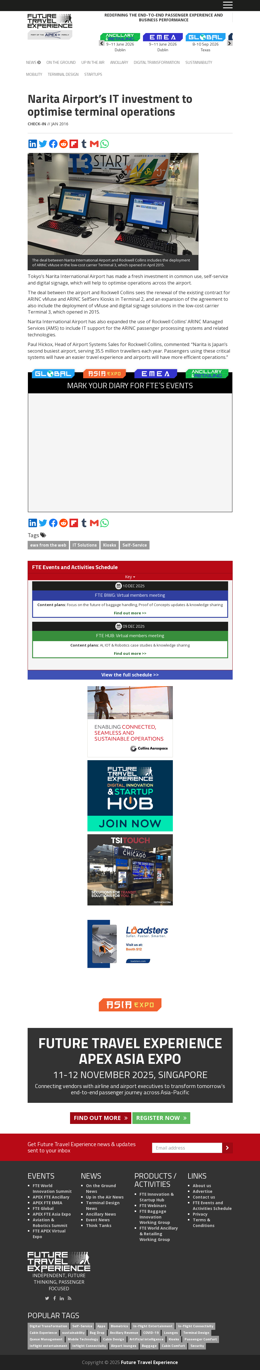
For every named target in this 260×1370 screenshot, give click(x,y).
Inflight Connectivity (89, 1345)
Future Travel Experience (149, 1362)
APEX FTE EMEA (47, 1202)
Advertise (202, 1191)
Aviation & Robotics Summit (50, 1222)
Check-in (37, 123)
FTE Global (43, 1208)
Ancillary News (101, 1214)
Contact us (204, 1197)
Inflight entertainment (48, 1345)
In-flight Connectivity (195, 1326)
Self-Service (134, 545)
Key (130, 576)
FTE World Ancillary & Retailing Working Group (159, 1233)
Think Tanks (98, 1225)
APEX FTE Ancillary (51, 1197)
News (33, 62)
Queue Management (46, 1339)
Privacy (200, 1214)
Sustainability (198, 62)
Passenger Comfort (201, 1339)
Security (197, 1345)
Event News (98, 1219)
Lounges (171, 1332)
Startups (93, 74)
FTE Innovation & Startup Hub (157, 1197)
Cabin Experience (43, 1332)
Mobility (34, 74)
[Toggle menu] (228, 5)
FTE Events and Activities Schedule (212, 1205)
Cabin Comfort (173, 1345)
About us (202, 1185)
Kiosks (109, 545)
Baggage (149, 1345)
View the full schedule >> (130, 675)
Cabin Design (113, 1339)
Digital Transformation (157, 62)
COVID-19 (151, 1332)
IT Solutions (85, 545)
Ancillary (119, 62)
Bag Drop (97, 1332)
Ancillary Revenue (124, 1332)
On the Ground (61, 62)
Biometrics (119, 1326)
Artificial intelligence (146, 1339)
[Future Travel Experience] (50, 27)
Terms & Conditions (203, 1222)
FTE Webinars (153, 1205)
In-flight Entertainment (153, 1326)
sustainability (73, 1332)
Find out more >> (130, 613)
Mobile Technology (83, 1339)
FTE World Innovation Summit (52, 1188)
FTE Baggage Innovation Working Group (155, 1217)
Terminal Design (63, 74)
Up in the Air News (105, 1197)
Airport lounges (123, 1345)
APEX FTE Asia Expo (52, 1214)
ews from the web (48, 545)
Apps (101, 1326)
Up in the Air (93, 62)
